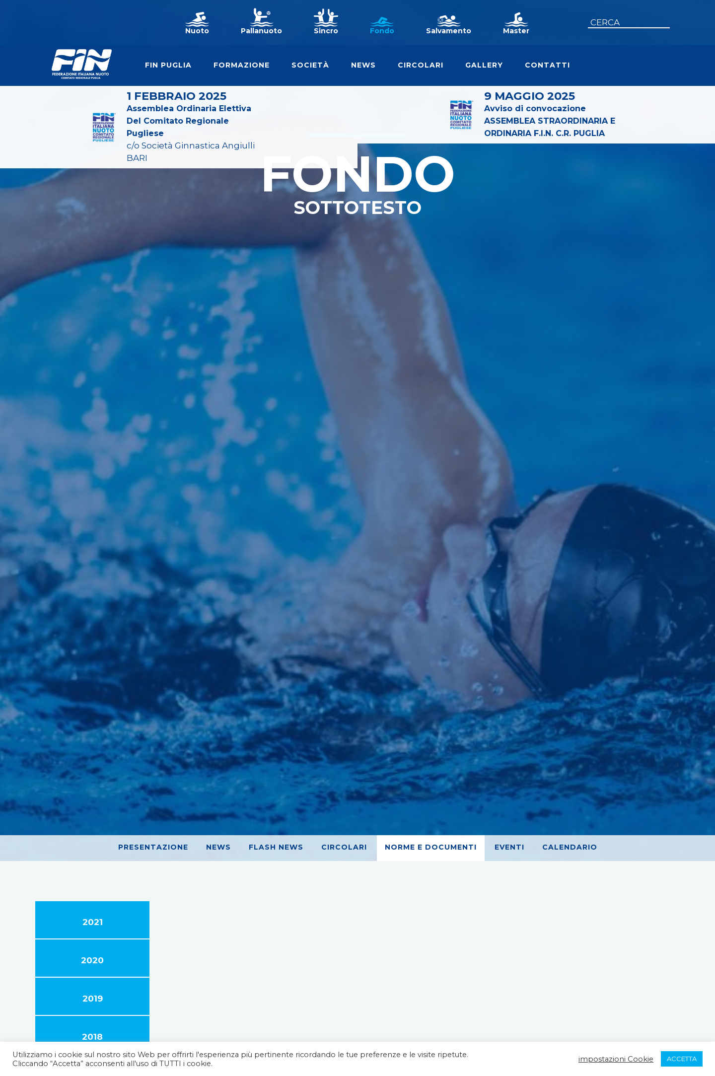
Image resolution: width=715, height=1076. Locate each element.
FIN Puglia (168, 65)
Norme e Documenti (431, 847)
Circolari (420, 65)
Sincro (326, 30)
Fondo (382, 30)
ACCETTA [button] (682, 1059)
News (363, 65)
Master (516, 30)
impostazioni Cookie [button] (615, 1059)
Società (310, 65)
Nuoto (197, 30)
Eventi (509, 847)
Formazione (242, 65)
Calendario (569, 847)
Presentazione (153, 847)
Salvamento (448, 30)
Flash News (276, 847)
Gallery (484, 65)
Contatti (547, 65)
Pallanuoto (261, 30)
